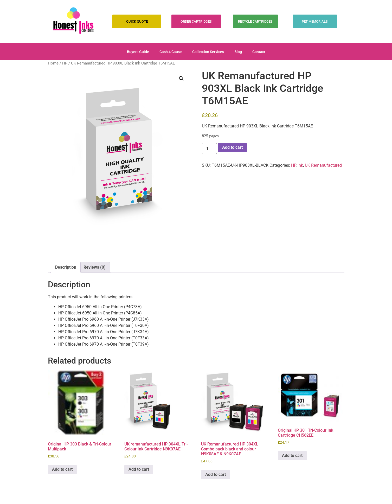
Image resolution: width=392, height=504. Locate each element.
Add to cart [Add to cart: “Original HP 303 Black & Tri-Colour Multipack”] (62, 469)
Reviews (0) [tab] (94, 267)
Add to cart (232, 147)
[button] (181, 78)
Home (53, 63)
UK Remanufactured (323, 165)
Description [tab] (65, 267)
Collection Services (208, 52)
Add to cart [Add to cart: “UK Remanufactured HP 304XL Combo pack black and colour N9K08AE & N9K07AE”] (215, 474)
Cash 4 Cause (170, 52)
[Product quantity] (209, 148)
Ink (300, 165)
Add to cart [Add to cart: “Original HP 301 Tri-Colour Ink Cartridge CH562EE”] (292, 455)
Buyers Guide (138, 52)
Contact (258, 52)
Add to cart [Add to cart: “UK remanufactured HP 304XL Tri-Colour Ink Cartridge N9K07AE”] (138, 469)
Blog (238, 52)
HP (64, 63)
